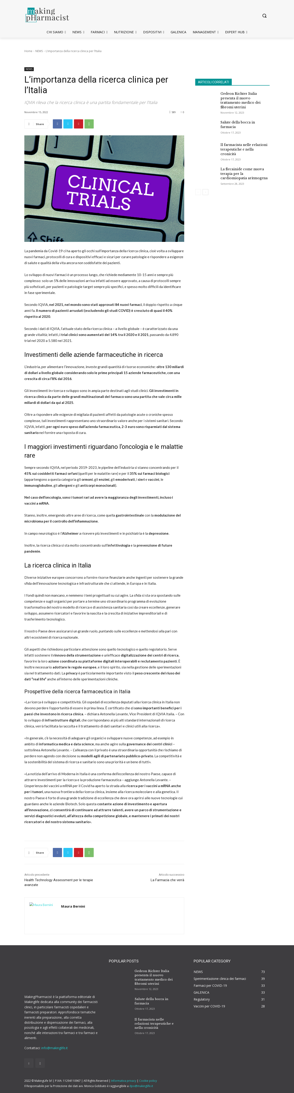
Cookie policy (148, 1081)
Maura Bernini (73, 906)
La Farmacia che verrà (167, 880)
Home (28, 51)
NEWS (39, 51)
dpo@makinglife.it (141, 1086)
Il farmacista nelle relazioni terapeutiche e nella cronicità (243, 149)
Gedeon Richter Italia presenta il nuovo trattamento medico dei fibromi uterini (240, 100)
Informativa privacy (123, 1081)
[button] (264, 15)
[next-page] (205, 192)
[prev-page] (198, 192)
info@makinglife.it (54, 1048)
